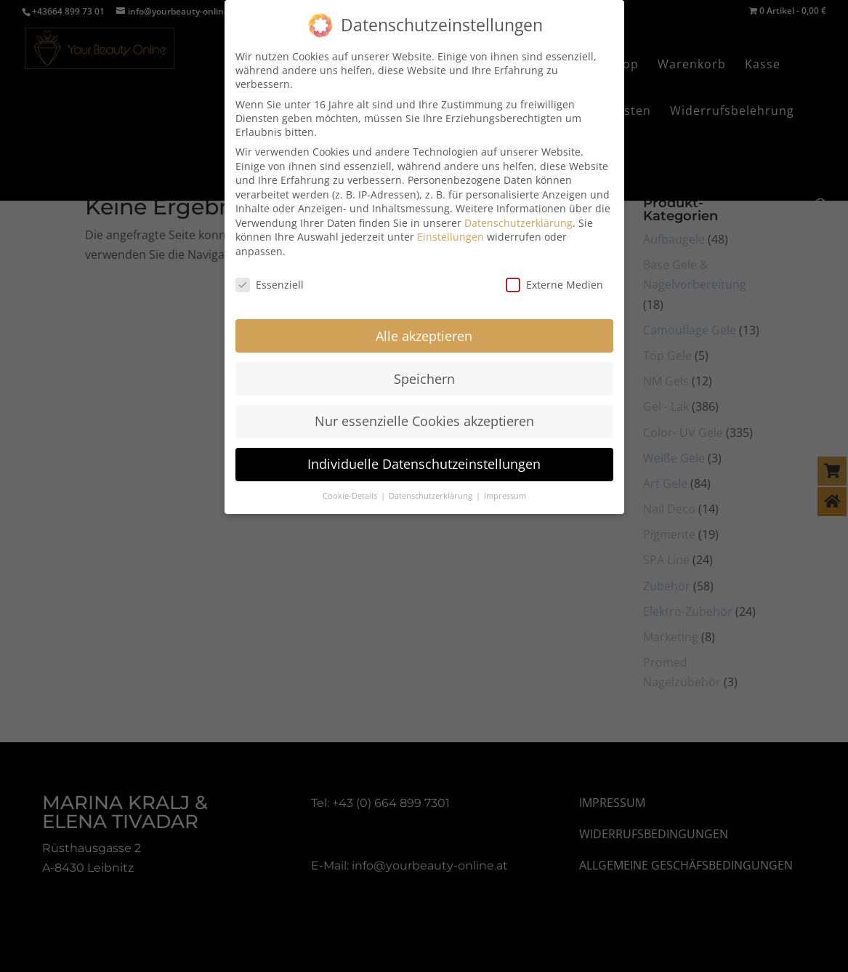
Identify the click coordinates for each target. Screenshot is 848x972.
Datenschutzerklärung (518, 213)
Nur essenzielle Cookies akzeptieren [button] (424, 410)
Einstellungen (450, 226)
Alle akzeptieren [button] (424, 325)
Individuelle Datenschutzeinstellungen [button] (424, 453)
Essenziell (269, 274)
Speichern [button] (424, 368)
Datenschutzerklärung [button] (432, 486)
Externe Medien (554, 274)
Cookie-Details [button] (351, 486)
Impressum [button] (505, 486)
